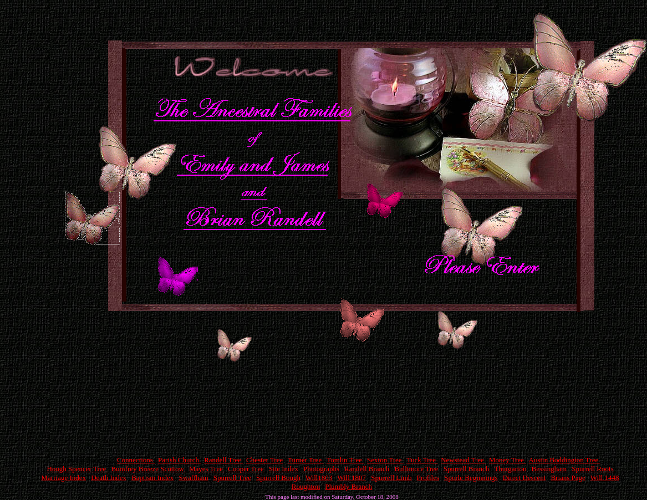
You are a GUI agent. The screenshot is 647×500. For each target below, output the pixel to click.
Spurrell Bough (278, 477)
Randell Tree (223, 460)
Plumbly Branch (348, 486)
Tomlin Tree (345, 460)
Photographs (321, 469)
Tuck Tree (421, 460)
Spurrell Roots (592, 469)
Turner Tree (306, 460)
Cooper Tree (246, 469)
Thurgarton (510, 469)
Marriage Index (64, 477)
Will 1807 (351, 477)
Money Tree (507, 460)
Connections (136, 460)
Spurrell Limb (391, 477)
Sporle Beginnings (470, 477)
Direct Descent (524, 477)
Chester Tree (264, 460)
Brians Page (568, 477)
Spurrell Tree (232, 477)
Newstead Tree (463, 460)
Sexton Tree (385, 460)
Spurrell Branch (467, 469)
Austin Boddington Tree (564, 460)
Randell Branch (366, 469)
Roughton (306, 486)
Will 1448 (604, 477)
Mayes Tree (207, 469)
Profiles (428, 477)
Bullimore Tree (416, 469)
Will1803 (319, 477)
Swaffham (193, 477)
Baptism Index (152, 477)
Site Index (283, 469)
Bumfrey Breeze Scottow (148, 469)
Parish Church (179, 460)
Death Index (108, 477)
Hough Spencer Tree (77, 469)
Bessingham (549, 469)
